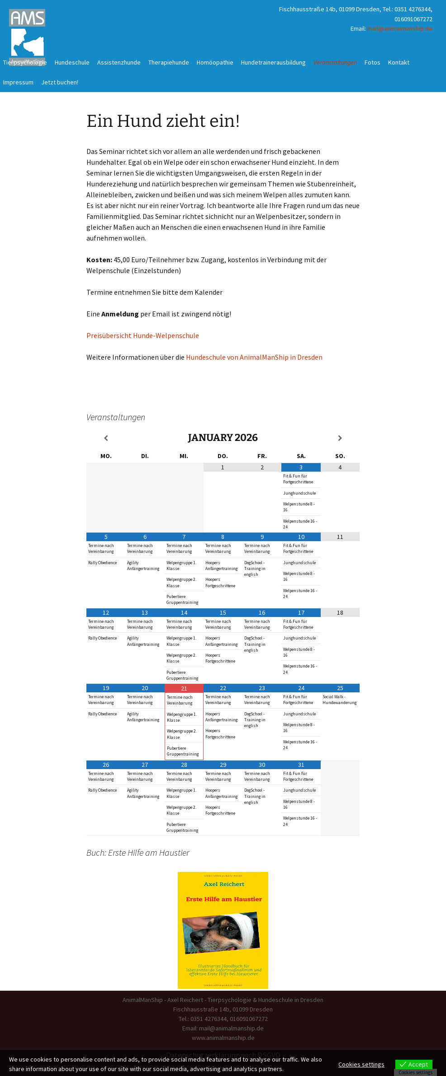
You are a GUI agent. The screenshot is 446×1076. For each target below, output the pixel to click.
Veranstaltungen (335, 62)
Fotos (372, 62)
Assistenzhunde (119, 62)
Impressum (18, 82)
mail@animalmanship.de (399, 28)
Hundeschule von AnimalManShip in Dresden (254, 357)
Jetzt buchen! (59, 82)
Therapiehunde (168, 62)
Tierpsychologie (25, 62)
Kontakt (398, 62)
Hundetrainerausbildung (273, 62)
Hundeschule (72, 62)
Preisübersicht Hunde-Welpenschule (142, 335)
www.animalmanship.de (223, 1038)
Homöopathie (215, 62)
